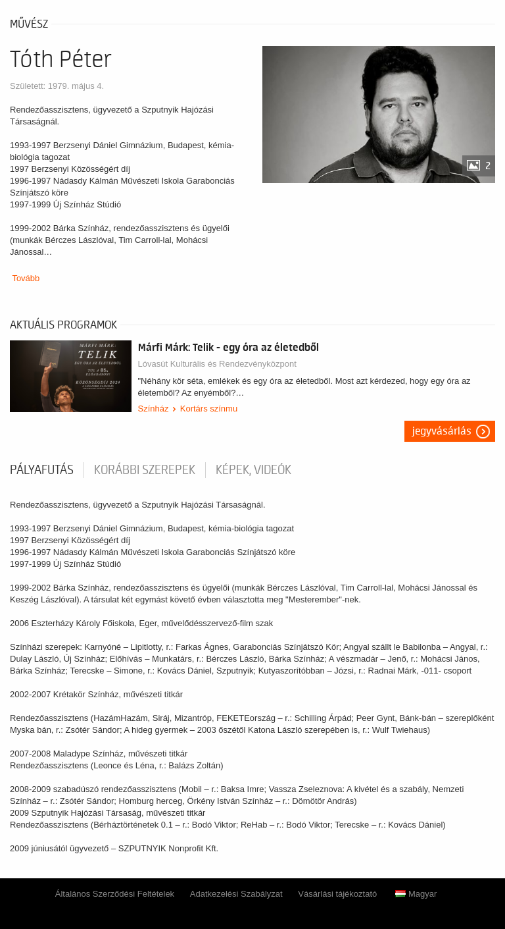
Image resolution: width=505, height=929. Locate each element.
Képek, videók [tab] (253, 470)
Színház (153, 408)
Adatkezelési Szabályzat (236, 894)
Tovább (25, 278)
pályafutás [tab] (42, 470)
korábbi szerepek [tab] (144, 470)
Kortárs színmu (208, 408)
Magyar (416, 894)
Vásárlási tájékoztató (337, 894)
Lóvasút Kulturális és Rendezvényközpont (217, 364)
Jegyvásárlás (441, 431)
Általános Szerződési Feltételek (114, 894)
